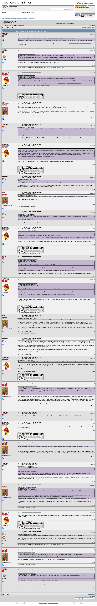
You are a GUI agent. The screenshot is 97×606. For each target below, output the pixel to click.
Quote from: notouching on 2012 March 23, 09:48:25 (27, 76)
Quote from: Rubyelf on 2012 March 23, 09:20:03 (26, 54)
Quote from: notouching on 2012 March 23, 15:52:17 (27, 230)
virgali (3, 102)
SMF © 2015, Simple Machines (53, 603)
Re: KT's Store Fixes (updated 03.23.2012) (31, 33)
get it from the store (86, 477)
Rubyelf (4, 49)
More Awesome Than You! (9, 21)
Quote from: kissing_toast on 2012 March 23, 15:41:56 (27, 179)
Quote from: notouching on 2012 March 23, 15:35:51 (27, 147)
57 (12, 27)
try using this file (46, 477)
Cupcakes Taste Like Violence (23, 166)
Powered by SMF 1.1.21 (43, 603)
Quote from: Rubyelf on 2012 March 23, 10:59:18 (26, 75)
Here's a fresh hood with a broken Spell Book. (30, 351)
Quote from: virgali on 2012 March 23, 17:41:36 (26, 360)
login (12, 6)
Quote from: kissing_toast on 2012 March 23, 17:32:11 (27, 318)
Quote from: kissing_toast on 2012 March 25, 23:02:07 (27, 534)
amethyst (82, 16)
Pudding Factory (9, 24)
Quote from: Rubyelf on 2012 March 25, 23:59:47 (26, 573)
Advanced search (30, 12)
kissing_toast (5, 71)
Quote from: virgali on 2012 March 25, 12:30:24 (26, 466)
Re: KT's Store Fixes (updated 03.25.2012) (31, 412)
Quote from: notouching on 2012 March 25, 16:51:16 (27, 487)
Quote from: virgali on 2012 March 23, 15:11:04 (26, 127)
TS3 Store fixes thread (74, 43)
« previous (91, 25)
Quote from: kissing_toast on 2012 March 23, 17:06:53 (27, 259)
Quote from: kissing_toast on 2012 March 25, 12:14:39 (27, 467)
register (15, 6)
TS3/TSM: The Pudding (9, 22)
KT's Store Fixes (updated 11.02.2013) (15, 25)
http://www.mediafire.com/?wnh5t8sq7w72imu (73, 59)
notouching (5, 33)
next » (94, 25)
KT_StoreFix (30, 166)
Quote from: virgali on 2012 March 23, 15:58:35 (26, 214)
